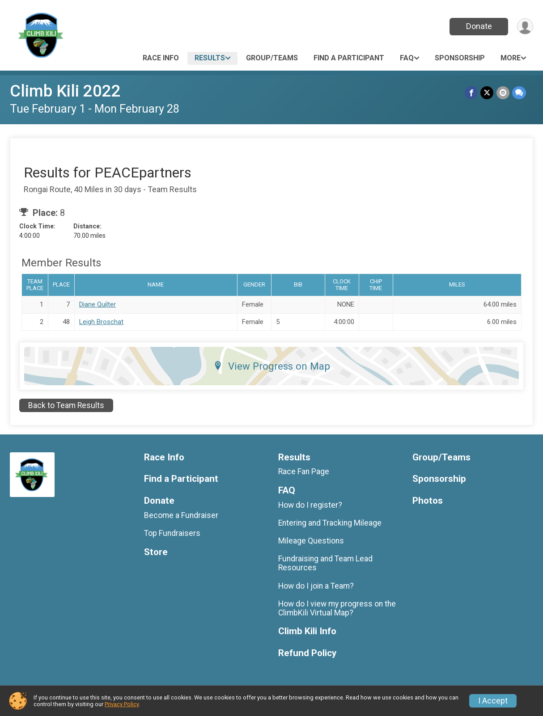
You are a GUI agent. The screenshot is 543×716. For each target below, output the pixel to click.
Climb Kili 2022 (65, 91)
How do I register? (310, 505)
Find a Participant (349, 58)
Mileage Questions (311, 540)
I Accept (493, 700)
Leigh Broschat (101, 322)
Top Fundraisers (172, 533)
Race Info (161, 58)
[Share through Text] (519, 92)
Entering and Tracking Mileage (330, 522)
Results (210, 58)
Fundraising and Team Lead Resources (325, 563)
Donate (479, 26)
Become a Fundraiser (181, 515)
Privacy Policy (122, 704)
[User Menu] (525, 26)
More (511, 58)
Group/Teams (272, 58)
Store (156, 552)
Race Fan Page (303, 471)
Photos (427, 501)
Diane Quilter (97, 304)
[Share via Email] (502, 92)
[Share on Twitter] (487, 92)
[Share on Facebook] (471, 92)
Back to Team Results (66, 405)
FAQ (407, 58)
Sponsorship (460, 58)
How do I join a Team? (316, 585)
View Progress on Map (271, 366)
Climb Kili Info (307, 631)
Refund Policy (307, 653)
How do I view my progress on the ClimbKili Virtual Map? (337, 608)
